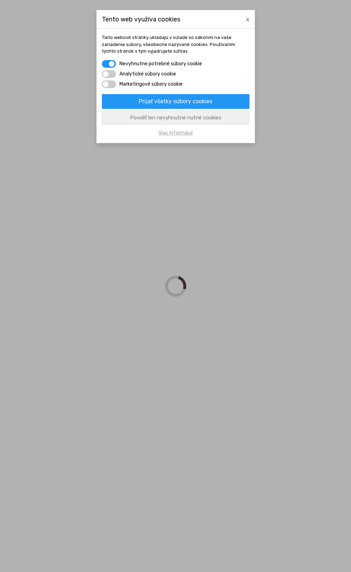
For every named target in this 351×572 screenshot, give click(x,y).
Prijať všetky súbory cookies (175, 101)
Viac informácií (175, 133)
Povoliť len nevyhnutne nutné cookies (175, 117)
